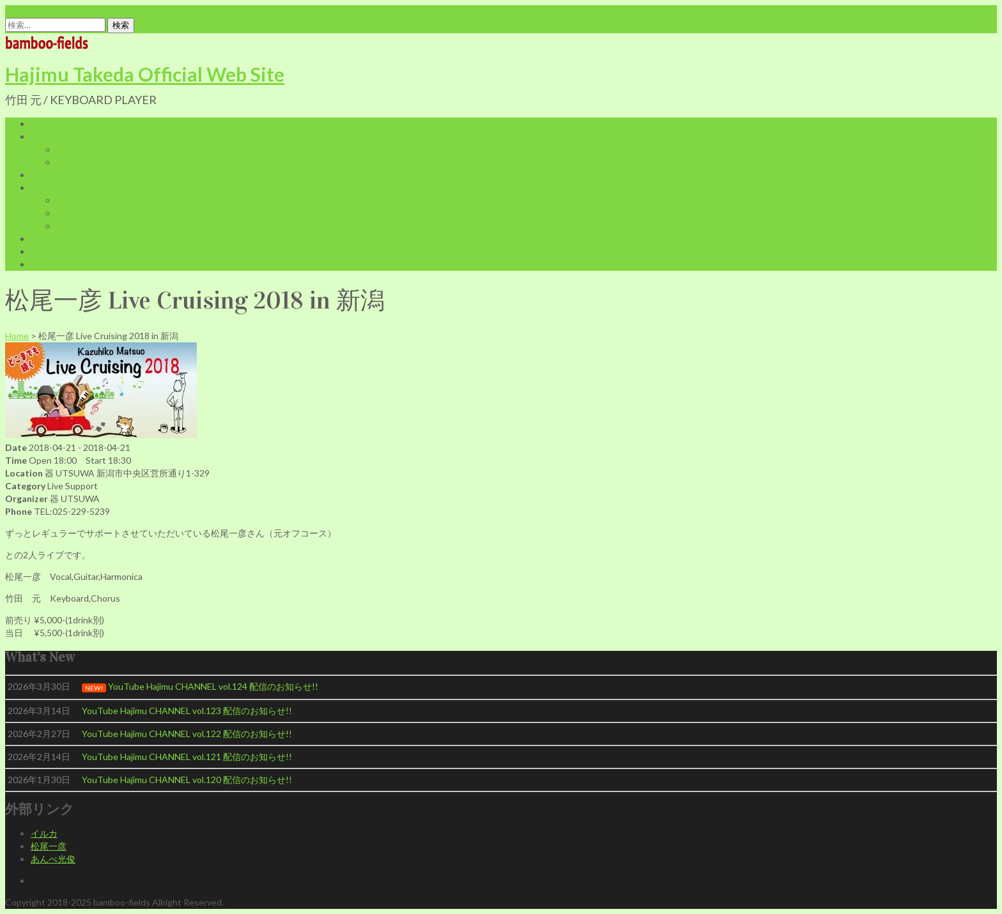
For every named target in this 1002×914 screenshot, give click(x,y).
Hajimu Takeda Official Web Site (144, 74)
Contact (47, 264)
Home (42, 123)
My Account (80, 213)
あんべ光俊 (53, 858)
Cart (65, 200)
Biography (76, 149)
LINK (41, 251)
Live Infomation (62, 174)
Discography (81, 161)
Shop (41, 187)
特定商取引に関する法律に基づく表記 (132, 225)
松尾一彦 (48, 846)
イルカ (44, 833)
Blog (40, 238)
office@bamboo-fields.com (58, 11)
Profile (44, 136)
